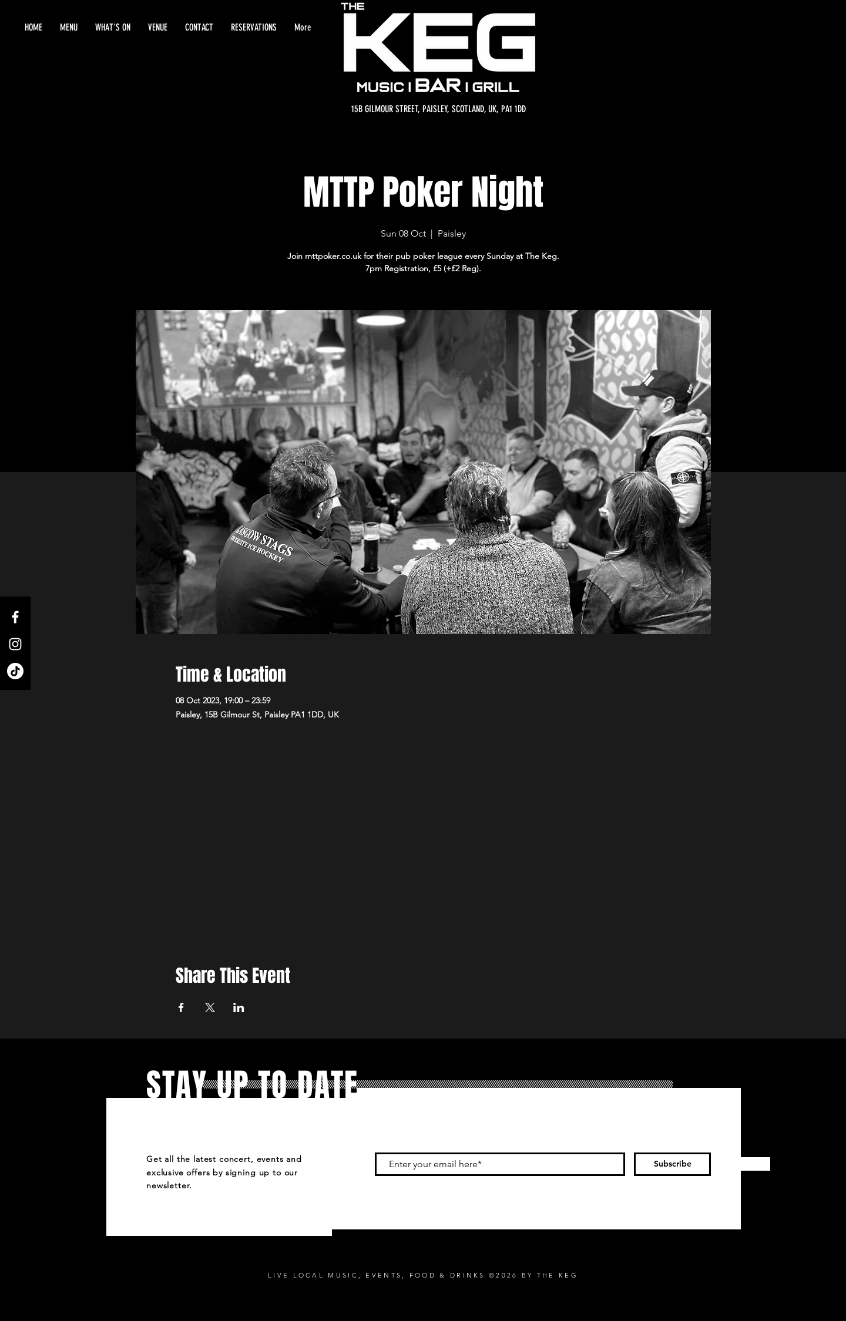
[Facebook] (15, 617)
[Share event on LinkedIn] (238, 1007)
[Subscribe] (672, 1164)
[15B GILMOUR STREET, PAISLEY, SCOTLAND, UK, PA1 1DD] (439, 109)
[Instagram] (15, 644)
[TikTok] (15, 671)
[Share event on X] (210, 1007)
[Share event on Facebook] (181, 1007)
